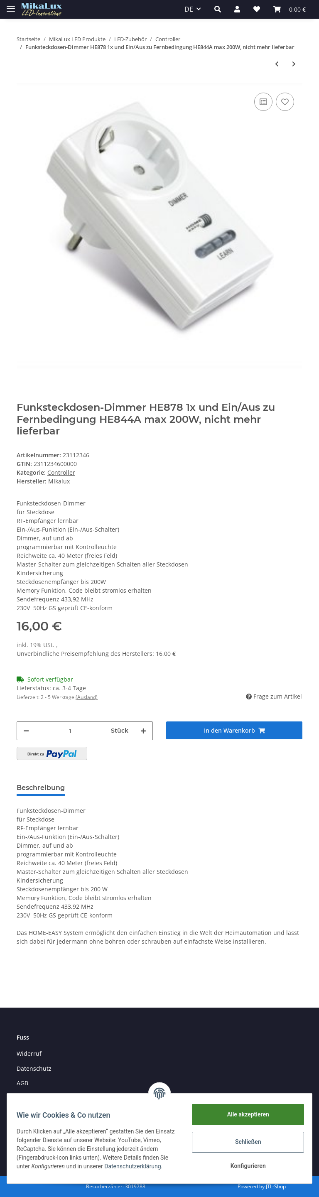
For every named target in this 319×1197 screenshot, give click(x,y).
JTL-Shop (276, 1186)
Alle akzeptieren (244, 1114)
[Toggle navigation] (11, 5)
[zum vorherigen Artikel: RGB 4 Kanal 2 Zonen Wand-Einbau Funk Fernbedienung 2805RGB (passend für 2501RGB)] (276, 64)
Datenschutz (34, 1068)
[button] (218, 9)
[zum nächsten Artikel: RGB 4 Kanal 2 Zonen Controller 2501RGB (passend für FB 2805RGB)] (293, 64)
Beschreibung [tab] (41, 788)
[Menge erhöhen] (143, 731)
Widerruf (29, 1053)
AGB (22, 1083)
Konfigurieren (244, 1166)
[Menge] (70, 731)
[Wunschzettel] (257, 9)
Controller (61, 472)
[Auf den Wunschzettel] (285, 102)
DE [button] (188, 9)
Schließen (244, 1141)
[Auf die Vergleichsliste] (263, 102)
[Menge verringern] (26, 731)
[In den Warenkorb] (234, 730)
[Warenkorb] (289, 9)
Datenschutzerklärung (48, 1171)
